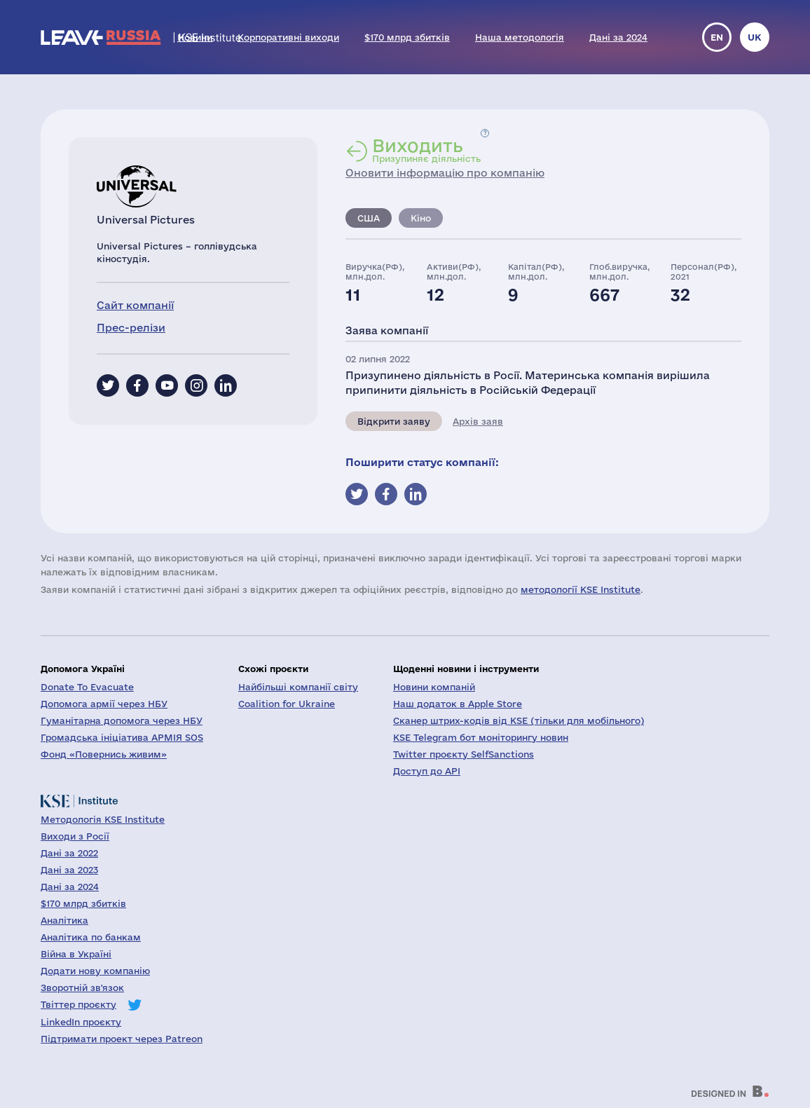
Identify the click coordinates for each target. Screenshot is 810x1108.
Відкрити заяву (393, 421)
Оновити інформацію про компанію (444, 173)
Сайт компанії (135, 305)
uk (755, 37)
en (717, 37)
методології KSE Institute (580, 589)
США (368, 218)
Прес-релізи (131, 328)
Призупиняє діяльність (426, 150)
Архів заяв (478, 421)
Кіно (421, 218)
